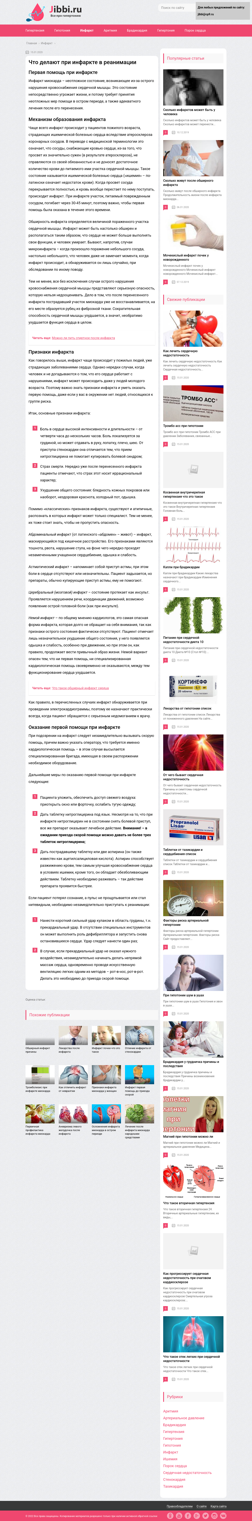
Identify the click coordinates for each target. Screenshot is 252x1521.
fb (188, 1516)
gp (197, 1516)
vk (223, 1516)
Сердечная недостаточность (187, 1473)
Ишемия (170, 1459)
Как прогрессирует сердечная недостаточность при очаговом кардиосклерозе (187, 1278)
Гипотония (62, 30)
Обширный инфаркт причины (38, 1050)
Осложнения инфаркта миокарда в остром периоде (106, 1130)
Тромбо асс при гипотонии (183, 426)
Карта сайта (218, 1506)
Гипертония (165, 30)
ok (170, 1516)
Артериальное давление (183, 1418)
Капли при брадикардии (181, 567)
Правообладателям (180, 1506)
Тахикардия (173, 1486)
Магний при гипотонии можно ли (188, 1136)
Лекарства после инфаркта (69, 1050)
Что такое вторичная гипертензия (188, 1203)
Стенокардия (174, 1479)
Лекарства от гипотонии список (187, 708)
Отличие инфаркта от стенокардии (138, 1050)
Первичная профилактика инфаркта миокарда (38, 1130)
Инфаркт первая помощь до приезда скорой (137, 1091)
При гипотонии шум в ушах (183, 995)
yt (179, 1516)
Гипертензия (35, 30)
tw (205, 1516)
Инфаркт (87, 30)
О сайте (202, 1506)
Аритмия (110, 30)
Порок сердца (195, 30)
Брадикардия (137, 30)
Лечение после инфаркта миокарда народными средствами (137, 1132)
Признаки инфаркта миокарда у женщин (104, 1089)
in (214, 1516)
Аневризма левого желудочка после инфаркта (70, 1130)
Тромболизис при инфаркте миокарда (38, 1089)
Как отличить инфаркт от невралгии (72, 1089)
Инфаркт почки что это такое (106, 1050)
